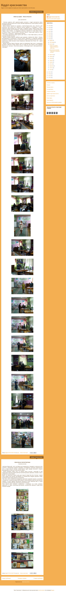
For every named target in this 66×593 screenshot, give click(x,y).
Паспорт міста (50, 87)
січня (51, 69)
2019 (49, 36)
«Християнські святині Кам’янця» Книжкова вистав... (54, 51)
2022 (49, 31)
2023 (49, 29)
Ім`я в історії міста (51, 95)
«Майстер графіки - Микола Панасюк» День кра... (54, 47)
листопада (52, 42)
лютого (51, 67)
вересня (51, 54)
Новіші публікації (6, 578)
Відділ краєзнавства (14, 5)
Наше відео (49, 98)
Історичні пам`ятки (51, 91)
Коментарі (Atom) (25, 581)
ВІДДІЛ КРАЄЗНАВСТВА (54, 16)
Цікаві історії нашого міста (53, 93)
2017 (49, 72)
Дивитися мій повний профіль (53, 18)
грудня (51, 40)
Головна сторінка (22, 578)
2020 (49, 35)
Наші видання (50, 100)
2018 (49, 38)
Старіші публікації (38, 578)
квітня (51, 64)
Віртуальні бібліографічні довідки (54, 102)
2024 (49, 27)
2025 (49, 25)
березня (51, 65)
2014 (49, 77)
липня (51, 58)
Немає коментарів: (24, 452)
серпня (51, 56)
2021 (49, 33)
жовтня (51, 44)
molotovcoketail (41, 590)
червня (51, 60)
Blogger (52, 590)
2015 (49, 75)
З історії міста (50, 89)
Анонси (48, 84)
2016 (49, 73)
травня (51, 62)
